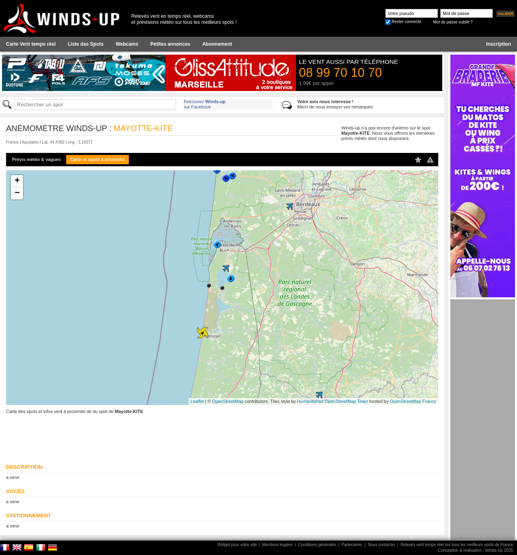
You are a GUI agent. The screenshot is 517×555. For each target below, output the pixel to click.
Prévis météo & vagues (36, 159)
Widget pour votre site (236, 544)
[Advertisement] (482, 420)
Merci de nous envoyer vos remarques (335, 104)
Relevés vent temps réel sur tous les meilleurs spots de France (457, 544)
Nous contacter (381, 544)
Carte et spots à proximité (97, 159)
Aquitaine (30, 142)
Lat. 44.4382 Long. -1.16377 (67, 142)
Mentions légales (277, 544)
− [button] (17, 193)
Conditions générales (317, 544)
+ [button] (17, 181)
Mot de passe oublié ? (453, 22)
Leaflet (197, 401)
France (12, 142)
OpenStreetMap (228, 401)
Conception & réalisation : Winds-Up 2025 (475, 550)
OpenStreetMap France (413, 401)
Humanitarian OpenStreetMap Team (332, 401)
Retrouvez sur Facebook (204, 104)
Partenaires (352, 544)
